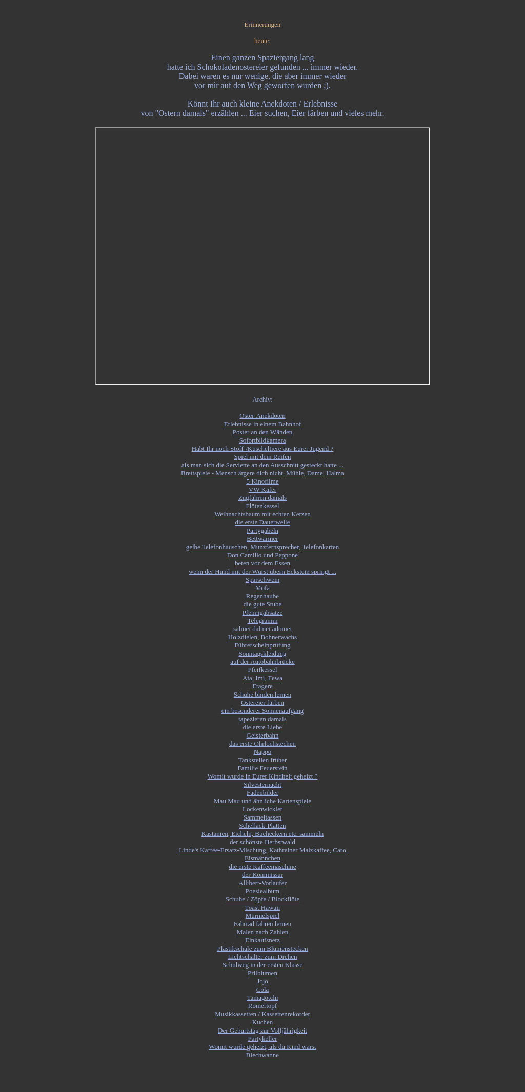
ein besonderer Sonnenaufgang (262, 711)
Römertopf (262, 1006)
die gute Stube (262, 604)
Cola (262, 989)
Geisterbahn (263, 735)
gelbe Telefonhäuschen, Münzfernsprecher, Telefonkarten (262, 547)
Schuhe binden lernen (263, 694)
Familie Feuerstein (262, 768)
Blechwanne (262, 1055)
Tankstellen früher (262, 760)
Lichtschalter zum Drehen (262, 956)
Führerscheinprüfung (262, 645)
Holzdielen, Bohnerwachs (262, 637)
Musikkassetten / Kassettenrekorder (262, 1014)
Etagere (262, 686)
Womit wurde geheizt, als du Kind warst (262, 1047)
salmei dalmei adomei (262, 629)
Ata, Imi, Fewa (262, 678)
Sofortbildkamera (262, 440)
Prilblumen (262, 973)
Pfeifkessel (262, 670)
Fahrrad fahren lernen (263, 924)
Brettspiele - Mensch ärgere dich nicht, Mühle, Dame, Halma (262, 473)
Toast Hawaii (262, 907)
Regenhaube (262, 596)
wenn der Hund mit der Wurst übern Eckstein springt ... (262, 571)
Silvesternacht (262, 784)
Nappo (263, 751)
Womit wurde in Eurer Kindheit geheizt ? (263, 776)
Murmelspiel (262, 915)
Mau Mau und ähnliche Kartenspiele (262, 801)
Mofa (262, 588)
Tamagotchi (262, 997)
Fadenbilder (262, 792)
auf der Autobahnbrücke (262, 661)
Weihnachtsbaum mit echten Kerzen (262, 514)
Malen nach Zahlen (262, 932)
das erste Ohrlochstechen (262, 743)
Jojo (262, 981)
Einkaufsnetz (262, 940)
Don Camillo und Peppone (262, 555)
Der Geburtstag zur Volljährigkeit (262, 1030)
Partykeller (262, 1038)
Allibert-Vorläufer (262, 883)
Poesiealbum (262, 891)
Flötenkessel (262, 506)
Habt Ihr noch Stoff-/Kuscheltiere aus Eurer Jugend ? (263, 448)
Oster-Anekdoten (262, 415)
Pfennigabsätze (263, 612)
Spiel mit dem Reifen (262, 456)
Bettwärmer (262, 538)
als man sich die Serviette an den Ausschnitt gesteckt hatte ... (262, 465)
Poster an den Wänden (262, 432)
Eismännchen (262, 858)
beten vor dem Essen (262, 563)
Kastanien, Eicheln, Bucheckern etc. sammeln (262, 833)
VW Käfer (262, 489)
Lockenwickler (262, 809)
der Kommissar (262, 874)
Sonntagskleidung (262, 653)
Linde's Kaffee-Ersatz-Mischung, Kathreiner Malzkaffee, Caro (262, 850)
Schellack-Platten (262, 825)
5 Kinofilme (262, 481)
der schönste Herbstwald (262, 842)
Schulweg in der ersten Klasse (263, 965)
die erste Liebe (262, 727)
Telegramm (262, 620)
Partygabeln (262, 530)
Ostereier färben (262, 702)
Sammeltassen (262, 817)
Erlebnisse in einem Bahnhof (262, 424)
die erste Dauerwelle (262, 522)
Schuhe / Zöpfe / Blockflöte (262, 899)
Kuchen (262, 1022)
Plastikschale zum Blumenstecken (262, 948)
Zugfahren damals (262, 497)
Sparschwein (262, 579)
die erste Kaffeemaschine (262, 866)
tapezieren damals (262, 719)
